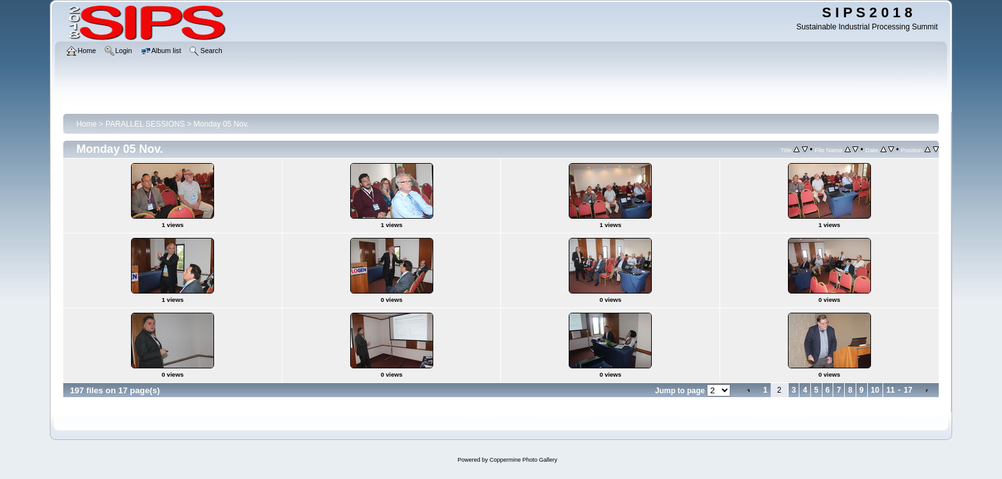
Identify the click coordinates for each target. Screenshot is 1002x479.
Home (86, 124)
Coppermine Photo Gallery (523, 460)
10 (875, 390)
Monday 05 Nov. (221, 124)
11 (890, 390)
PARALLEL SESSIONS (145, 124)
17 (908, 390)
